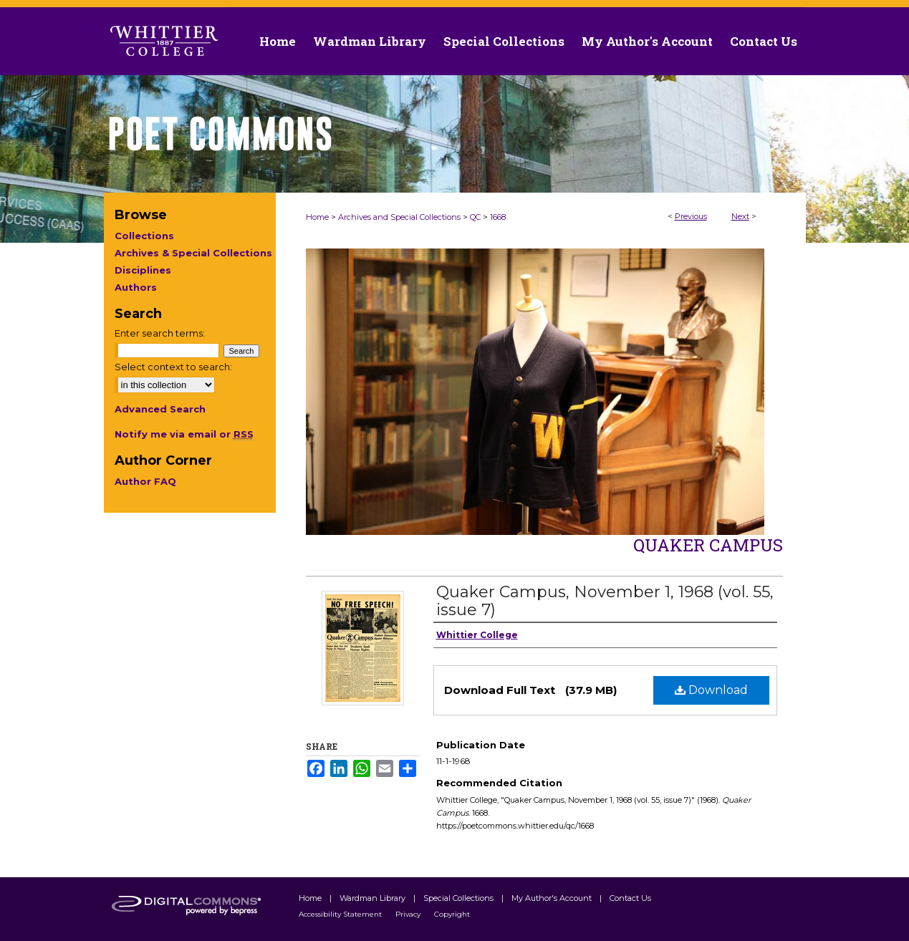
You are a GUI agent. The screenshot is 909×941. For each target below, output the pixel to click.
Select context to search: (173, 366)
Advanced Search (160, 409)
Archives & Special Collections (193, 253)
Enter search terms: (160, 333)
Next (740, 216)
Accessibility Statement (341, 914)
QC (475, 217)
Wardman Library (374, 898)
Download (711, 690)
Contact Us (763, 41)
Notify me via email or (184, 434)
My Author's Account (552, 898)
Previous (691, 216)
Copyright (452, 914)
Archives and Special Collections (399, 217)
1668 (498, 217)
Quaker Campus (708, 545)
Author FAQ (145, 481)
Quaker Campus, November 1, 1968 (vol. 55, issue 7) (605, 600)
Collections (144, 235)
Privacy (409, 914)
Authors (136, 287)
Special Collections (459, 898)
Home (317, 217)
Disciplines (143, 270)
